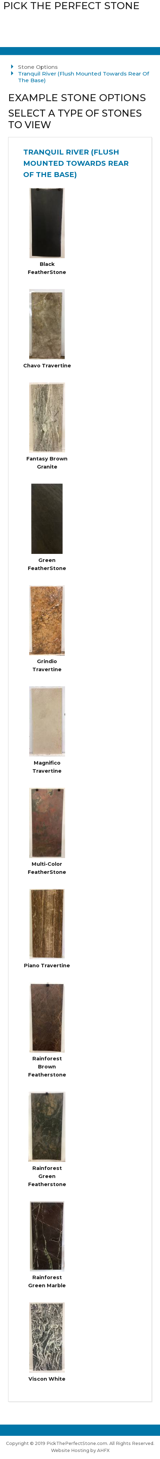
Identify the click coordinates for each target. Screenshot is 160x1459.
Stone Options (38, 67)
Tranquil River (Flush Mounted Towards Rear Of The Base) (76, 163)
